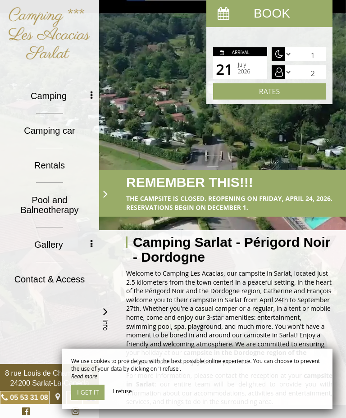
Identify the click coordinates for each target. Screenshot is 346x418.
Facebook (24, 412)
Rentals (49, 165)
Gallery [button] (63, 245)
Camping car (49, 131)
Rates (269, 91)
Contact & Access (49, 279)
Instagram (74, 412)
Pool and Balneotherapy (50, 205)
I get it (88, 392)
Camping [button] (61, 96)
